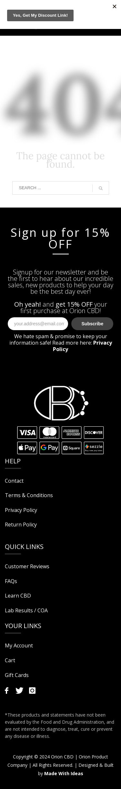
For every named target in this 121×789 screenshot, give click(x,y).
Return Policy (21, 524)
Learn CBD (18, 595)
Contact (14, 480)
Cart (10, 660)
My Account (19, 645)
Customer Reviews (27, 566)
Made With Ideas (63, 773)
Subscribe (93, 323)
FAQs (11, 581)
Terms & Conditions (29, 495)
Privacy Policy (21, 510)
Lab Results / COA (26, 610)
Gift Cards (17, 675)
